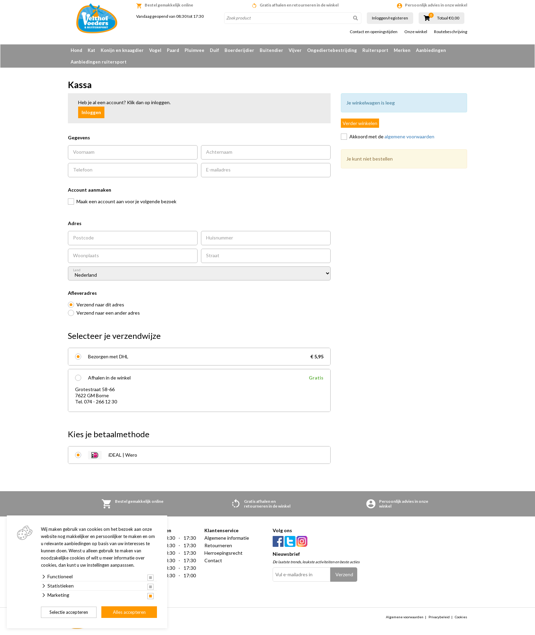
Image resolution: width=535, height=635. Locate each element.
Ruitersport (375, 50)
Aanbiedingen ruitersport (99, 62)
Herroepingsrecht (223, 553)
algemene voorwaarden (409, 136)
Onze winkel (415, 32)
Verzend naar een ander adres (108, 313)
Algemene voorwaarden (404, 617)
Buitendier (271, 50)
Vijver (295, 50)
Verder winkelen (360, 123)
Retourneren (218, 545)
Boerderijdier (239, 50)
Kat (91, 50)
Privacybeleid (439, 617)
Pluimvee (194, 50)
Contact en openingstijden (373, 32)
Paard (173, 50)
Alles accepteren (129, 612)
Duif (214, 50)
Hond (76, 50)
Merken (402, 50)
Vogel (155, 50)
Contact (213, 560)
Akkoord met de (391, 136)
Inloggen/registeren (390, 17)
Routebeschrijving (450, 32)
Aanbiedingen (431, 50)
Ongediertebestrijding (332, 50)
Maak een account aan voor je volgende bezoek (126, 201)
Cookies (461, 617)
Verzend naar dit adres (100, 304)
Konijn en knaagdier (122, 50)
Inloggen (91, 112)
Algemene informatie (226, 538)
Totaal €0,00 (448, 18)
